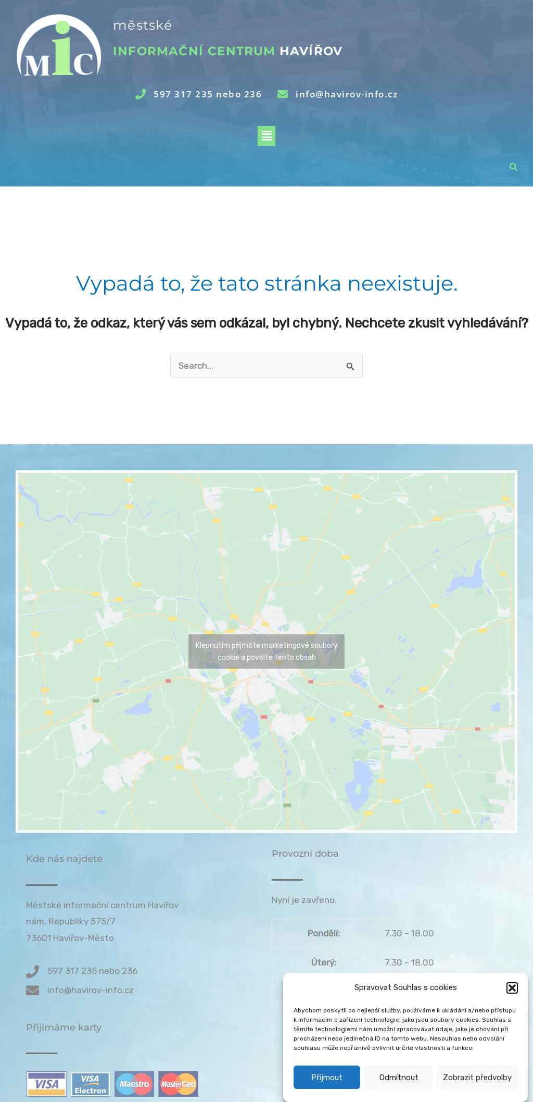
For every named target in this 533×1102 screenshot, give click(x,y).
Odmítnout (398, 1088)
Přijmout (326, 1088)
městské (142, 25)
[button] (512, 999)
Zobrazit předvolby (477, 1088)
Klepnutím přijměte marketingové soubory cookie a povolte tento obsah (267, 651)
